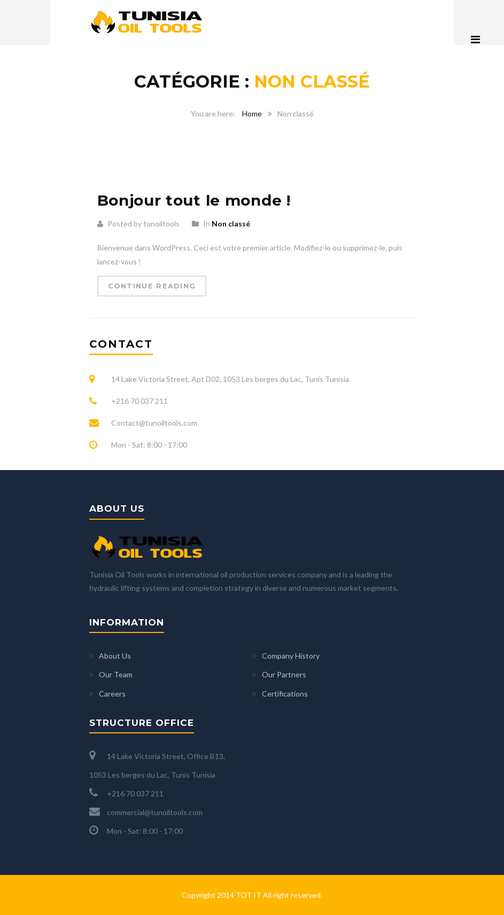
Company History (291, 655)
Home (252, 113)
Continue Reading (152, 285)
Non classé (231, 223)
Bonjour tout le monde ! (194, 200)
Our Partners (284, 674)
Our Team (116, 674)
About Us (115, 655)
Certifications (285, 693)
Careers (112, 693)
